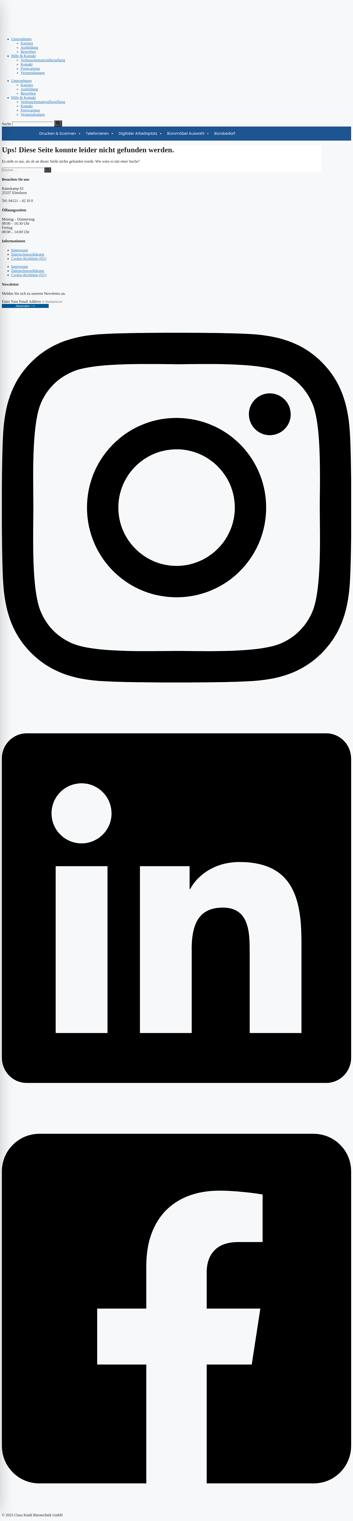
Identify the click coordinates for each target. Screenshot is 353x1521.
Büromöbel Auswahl (188, 134)
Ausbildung (29, 47)
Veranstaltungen (33, 73)
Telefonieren (100, 134)
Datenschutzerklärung (27, 254)
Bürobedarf (224, 133)
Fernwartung (30, 69)
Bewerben (28, 52)
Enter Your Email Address (22, 301)
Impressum (19, 250)
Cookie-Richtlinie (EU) (29, 259)
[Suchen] (47, 169)
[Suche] (58, 123)
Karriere (27, 43)
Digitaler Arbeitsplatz (140, 134)
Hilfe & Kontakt (23, 56)
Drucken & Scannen (60, 134)
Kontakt (27, 64)
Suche (6, 124)
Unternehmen (21, 39)
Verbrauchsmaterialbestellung (43, 60)
